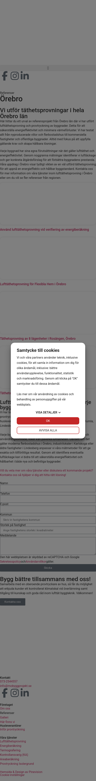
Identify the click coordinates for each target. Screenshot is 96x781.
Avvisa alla (48, 430)
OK (48, 421)
